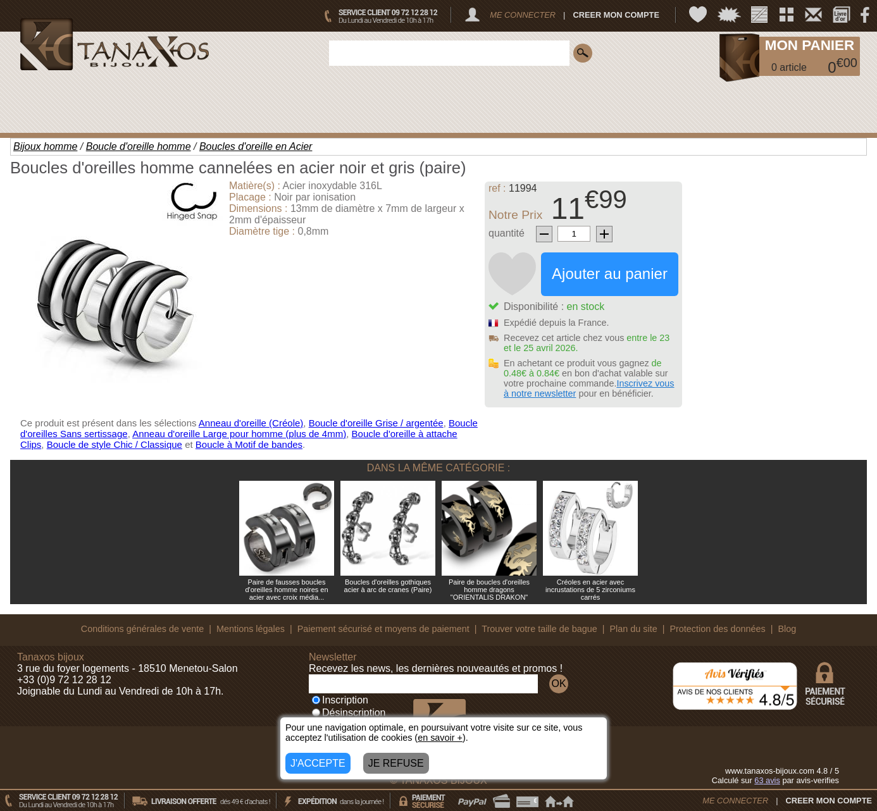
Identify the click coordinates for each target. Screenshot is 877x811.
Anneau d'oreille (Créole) (251, 423)
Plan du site (633, 629)
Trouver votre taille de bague (539, 629)
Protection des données (717, 629)
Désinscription (348, 712)
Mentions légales (250, 629)
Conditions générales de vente (142, 629)
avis (767, 780)
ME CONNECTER (523, 15)
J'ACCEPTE (317, 763)
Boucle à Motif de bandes (249, 444)
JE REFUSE (396, 763)
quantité (506, 233)
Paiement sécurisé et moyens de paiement (383, 629)
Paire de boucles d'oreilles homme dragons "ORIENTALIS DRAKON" (489, 589)
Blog (787, 629)
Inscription (340, 700)
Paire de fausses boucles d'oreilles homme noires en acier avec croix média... (286, 589)
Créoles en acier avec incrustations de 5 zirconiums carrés (590, 589)
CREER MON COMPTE (616, 15)
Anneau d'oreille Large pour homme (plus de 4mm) (239, 433)
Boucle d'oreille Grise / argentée (376, 423)
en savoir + (440, 738)
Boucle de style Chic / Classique (114, 444)
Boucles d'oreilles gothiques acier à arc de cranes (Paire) (388, 585)
